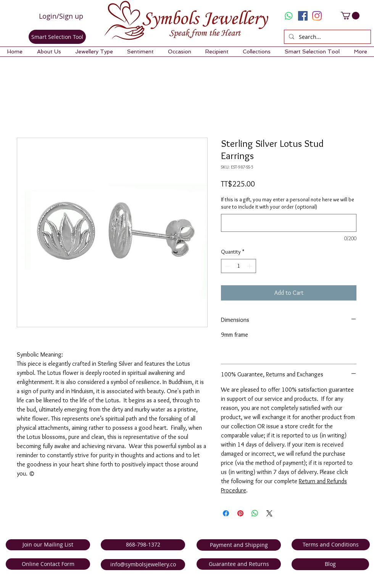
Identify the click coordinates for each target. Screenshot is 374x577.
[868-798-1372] (143, 544)
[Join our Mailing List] (48, 544)
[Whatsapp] (288, 16)
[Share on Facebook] (226, 513)
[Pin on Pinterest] (240, 513)
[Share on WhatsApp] (255, 513)
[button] (49, 51)
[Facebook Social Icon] (303, 16)
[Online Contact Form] (48, 564)
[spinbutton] (238, 266)
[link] (350, 15)
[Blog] (330, 564)
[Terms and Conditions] (331, 544)
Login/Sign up (61, 16)
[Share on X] (269, 513)
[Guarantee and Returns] (239, 564)
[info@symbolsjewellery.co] (143, 564)
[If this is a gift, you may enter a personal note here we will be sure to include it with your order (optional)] (288, 222)
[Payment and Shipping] (239, 545)
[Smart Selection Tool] (57, 37)
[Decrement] (227, 266)
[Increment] (250, 266)
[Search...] (327, 37)
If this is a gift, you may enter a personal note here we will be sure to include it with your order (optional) (287, 203)
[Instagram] (317, 16)
